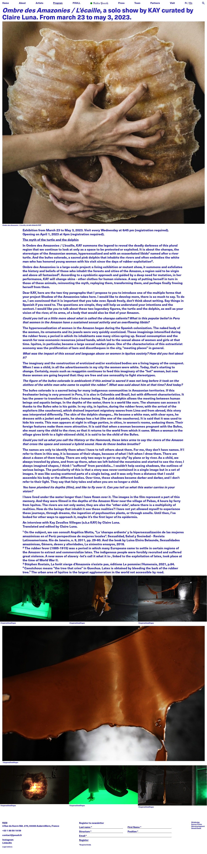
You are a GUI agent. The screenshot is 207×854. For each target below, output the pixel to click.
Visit (172, 2)
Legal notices (7, 847)
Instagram (8, 839)
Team (137, 2)
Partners (155, 2)
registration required (151, 230)
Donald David (196, 828)
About (22, 2)
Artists (39, 2)
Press (121, 2)
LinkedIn (7, 842)
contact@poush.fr (12, 835)
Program (58, 2)
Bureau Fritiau (196, 824)
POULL (76, 2)
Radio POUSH (99, 3)
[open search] (203, 3)
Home (5, 2)
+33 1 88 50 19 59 (11, 830)
